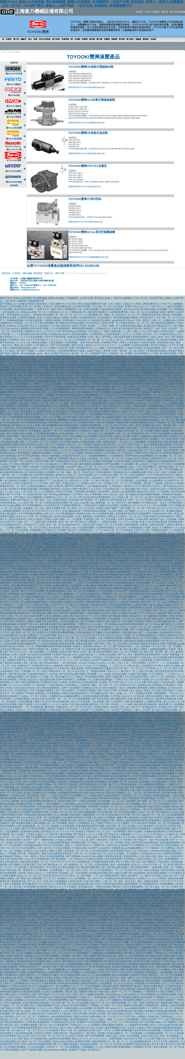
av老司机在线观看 (68, 544)
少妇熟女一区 (57, 649)
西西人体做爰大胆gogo (149, 740)
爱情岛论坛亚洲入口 (66, 475)
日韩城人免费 (110, 712)
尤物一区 (22, 522)
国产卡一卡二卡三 (28, 942)
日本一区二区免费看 (56, 823)
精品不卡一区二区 (23, 765)
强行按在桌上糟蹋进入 (87, 522)
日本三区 (111, 541)
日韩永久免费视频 (51, 455)
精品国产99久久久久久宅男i (50, 712)
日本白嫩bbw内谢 (71, 511)
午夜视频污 (167, 925)
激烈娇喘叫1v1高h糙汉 (33, 560)
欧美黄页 (52, 522)
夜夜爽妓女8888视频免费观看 (161, 1011)
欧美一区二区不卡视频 (47, 798)
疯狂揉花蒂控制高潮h (158, 555)
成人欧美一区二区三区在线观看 (34, 1041)
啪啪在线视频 (115, 939)
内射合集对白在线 (163, 513)
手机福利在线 (168, 682)
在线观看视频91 (158, 649)
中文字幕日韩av (172, 558)
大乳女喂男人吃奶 (27, 994)
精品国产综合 (157, 519)
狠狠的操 (69, 757)
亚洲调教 (146, 596)
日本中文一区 (7, 693)
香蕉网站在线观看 (172, 494)
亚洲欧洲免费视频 (102, 679)
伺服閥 (84, 39)
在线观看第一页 (73, 732)
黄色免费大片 (166, 704)
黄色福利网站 (130, 856)
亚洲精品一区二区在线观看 (73, 873)
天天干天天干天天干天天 (63, 862)
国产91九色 (171, 591)
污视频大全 (164, 569)
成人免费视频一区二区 (103, 502)
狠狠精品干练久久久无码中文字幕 (43, 331)
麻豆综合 (21, 928)
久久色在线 (138, 696)
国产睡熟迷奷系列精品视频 (70, 323)
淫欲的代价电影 (168, 339)
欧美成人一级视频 (45, 395)
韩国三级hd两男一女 (132, 875)
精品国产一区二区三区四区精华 (60, 431)
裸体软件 (55, 489)
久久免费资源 (116, 455)
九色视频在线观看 (27, 944)
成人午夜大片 (117, 339)
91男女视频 (153, 925)
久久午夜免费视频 (37, 710)
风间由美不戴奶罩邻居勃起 (60, 356)
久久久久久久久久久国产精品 (147, 834)
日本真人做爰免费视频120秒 (48, 400)
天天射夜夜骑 (99, 618)
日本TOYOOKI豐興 (14, 156)
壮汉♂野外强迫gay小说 (160, 900)
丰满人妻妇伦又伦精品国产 (79, 980)
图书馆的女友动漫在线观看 (133, 762)
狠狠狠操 (125, 834)
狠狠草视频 (13, 577)
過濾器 (138, 39)
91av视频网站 (97, 450)
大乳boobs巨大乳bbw (24, 688)
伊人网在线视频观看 (48, 688)
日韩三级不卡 (111, 478)
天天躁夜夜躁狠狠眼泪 (46, 433)
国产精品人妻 (23, 878)
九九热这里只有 (156, 511)
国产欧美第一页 (89, 500)
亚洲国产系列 (162, 748)
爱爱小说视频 (61, 563)
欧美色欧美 (80, 897)
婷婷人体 (163, 856)
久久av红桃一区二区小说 (50, 428)
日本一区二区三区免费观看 (127, 483)
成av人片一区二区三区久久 (167, 367)
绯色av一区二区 (103, 646)
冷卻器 (153, 39)
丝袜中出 (9, 428)
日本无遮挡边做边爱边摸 (80, 884)
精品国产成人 (25, 618)
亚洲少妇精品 (51, 450)
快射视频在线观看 (100, 804)
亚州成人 (52, 350)
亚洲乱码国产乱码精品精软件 (158, 516)
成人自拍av (136, 690)
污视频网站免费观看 (74, 538)
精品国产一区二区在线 (104, 406)
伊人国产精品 (70, 417)
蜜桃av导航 (163, 779)
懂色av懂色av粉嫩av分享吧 (165, 605)
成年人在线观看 (12, 884)
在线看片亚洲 (86, 422)
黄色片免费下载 (123, 873)
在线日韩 (62, 782)
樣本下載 (173, 12)
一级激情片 (10, 961)
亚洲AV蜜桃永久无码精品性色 (112, 472)
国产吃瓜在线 (116, 787)
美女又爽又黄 (61, 613)
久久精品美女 (39, 685)
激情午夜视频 (39, 770)
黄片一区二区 (119, 914)
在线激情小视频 (161, 828)
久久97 (63, 450)
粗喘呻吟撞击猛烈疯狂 (142, 422)
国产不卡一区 (119, 386)
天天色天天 (161, 826)
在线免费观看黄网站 (80, 373)
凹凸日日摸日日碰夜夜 (68, 909)
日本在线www (12, 422)
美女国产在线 (90, 828)
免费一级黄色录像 (55, 359)
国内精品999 (167, 632)
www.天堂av (83, 804)
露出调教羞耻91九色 (122, 699)
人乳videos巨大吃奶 (142, 400)
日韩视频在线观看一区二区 (158, 1033)
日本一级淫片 (115, 304)
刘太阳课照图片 (113, 632)
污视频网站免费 (156, 406)
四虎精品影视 (25, 721)
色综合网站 (138, 461)
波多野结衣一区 (157, 751)
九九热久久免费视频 (53, 991)
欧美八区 (32, 491)
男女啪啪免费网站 (130, 478)
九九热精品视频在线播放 (167, 723)
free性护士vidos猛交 (67, 361)
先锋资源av (159, 715)
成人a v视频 (40, 533)
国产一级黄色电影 (44, 839)
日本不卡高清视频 (160, 433)
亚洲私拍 (68, 596)
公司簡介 (147, 12)
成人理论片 (178, 748)
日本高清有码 (174, 831)
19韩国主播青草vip (168, 635)
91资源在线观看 (34, 320)
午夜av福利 (89, 585)
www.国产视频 (16, 892)
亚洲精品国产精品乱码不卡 (158, 326)
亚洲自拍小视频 (162, 745)
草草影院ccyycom (16, 356)
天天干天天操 (44, 585)
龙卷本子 (159, 914)
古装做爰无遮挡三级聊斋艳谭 (139, 536)
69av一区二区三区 (63, 812)
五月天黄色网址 (106, 591)
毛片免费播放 (168, 848)
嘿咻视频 (32, 638)
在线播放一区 (95, 458)
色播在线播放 (142, 897)
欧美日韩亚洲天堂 (104, 776)
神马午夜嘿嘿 (128, 759)
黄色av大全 (72, 712)
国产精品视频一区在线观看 (126, 361)
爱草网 (17, 588)
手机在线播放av (145, 837)
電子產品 (130, 39)
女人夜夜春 (100, 723)
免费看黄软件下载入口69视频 (108, 370)
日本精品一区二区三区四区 (107, 942)
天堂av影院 (163, 862)
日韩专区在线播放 (134, 701)
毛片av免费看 (160, 505)
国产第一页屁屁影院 (29, 853)
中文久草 (22, 447)
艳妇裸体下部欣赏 (97, 889)
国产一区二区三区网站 (46, 442)
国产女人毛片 (125, 654)
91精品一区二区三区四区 (34, 696)
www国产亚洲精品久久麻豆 (106, 660)
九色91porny (113, 845)
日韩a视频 (140, 599)
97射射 (115, 989)
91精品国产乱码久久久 (42, 361)
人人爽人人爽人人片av (135, 331)
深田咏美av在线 (165, 342)
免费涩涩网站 (56, 980)
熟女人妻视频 (138, 1016)
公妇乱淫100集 (145, 671)
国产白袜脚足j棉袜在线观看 (85, 563)
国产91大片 (143, 917)
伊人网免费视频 (167, 737)
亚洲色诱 (86, 685)
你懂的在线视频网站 (80, 618)
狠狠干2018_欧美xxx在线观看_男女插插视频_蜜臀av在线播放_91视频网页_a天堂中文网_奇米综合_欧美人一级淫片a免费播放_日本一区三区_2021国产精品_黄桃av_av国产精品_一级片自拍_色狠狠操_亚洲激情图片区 (91, 4)
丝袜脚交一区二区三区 (13, 367)
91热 (44, 671)
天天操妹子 (56, 397)
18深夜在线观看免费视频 (95, 696)
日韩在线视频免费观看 (120, 605)
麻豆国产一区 (128, 671)
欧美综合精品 (137, 378)
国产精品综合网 (154, 428)
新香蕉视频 (120, 768)
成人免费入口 (121, 956)
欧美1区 (48, 881)
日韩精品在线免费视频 (65, 997)
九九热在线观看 (111, 334)
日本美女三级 (58, 629)
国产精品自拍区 (155, 618)
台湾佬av (142, 759)
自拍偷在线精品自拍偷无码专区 (142, 375)
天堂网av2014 (102, 328)
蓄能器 (146, 39)
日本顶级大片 (95, 331)
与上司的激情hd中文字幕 (24, 947)
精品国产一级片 (152, 328)
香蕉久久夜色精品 (130, 342)
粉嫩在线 (117, 1000)
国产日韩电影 (8, 566)
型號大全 (164, 12)
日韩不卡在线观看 (70, 688)
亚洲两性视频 (54, 436)
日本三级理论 (67, 765)
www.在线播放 (152, 870)
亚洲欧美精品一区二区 (91, 530)
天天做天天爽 (172, 547)
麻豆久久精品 (92, 964)
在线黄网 (131, 801)
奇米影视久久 (87, 361)
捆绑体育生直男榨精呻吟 (148, 654)
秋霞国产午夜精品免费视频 (23, 489)
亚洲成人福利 (51, 519)
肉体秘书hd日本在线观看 (80, 555)
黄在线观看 (33, 795)
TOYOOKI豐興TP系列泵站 (85, 199)
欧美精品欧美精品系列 (102, 873)
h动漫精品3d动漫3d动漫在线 (120, 878)
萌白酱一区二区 (80, 353)
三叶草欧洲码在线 (61, 326)
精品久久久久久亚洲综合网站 (20, 806)
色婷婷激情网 (131, 524)
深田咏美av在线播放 (86, 491)
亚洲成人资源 (51, 657)
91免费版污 (170, 685)
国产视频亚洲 (83, 356)
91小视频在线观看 (65, 917)
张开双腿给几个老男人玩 (36, 588)
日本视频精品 (60, 881)
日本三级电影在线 (114, 773)
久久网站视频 (128, 489)
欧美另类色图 (80, 1013)
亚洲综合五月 (72, 552)
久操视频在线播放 (62, 386)
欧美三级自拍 (142, 458)
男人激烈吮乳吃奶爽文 (95, 312)
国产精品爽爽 (70, 950)
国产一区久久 (160, 610)
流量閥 (107, 39)
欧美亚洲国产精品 (121, 851)
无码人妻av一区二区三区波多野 (113, 922)
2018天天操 (85, 461)
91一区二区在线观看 (132, 1033)
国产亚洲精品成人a (89, 784)
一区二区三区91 (73, 870)
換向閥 (92, 39)
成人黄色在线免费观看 (40, 654)
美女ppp (174, 776)
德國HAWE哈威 (14, 91)
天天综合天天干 (69, 422)
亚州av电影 (80, 386)
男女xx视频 (26, 433)
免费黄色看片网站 (170, 1002)
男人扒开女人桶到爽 (121, 585)
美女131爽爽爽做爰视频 (62, 837)
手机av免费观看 (55, 439)
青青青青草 (30, 997)
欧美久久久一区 (168, 389)
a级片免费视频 (8, 455)
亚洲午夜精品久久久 (30, 975)
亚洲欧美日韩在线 (149, 732)
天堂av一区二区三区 (141, 627)
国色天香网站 (167, 991)
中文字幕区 (43, 483)
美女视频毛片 (105, 317)
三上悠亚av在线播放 (106, 654)
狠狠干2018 (126, 447)
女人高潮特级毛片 (20, 983)
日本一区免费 (104, 483)
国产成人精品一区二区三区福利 (49, 408)
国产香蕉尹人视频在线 (139, 436)
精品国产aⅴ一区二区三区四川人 (84, 359)
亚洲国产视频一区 (11, 467)
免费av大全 (120, 436)
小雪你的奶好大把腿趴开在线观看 (101, 505)
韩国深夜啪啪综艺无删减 (89, 632)
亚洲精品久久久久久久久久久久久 (122, 414)
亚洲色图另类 (167, 577)
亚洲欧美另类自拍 (151, 314)
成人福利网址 (156, 480)
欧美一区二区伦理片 (134, 411)
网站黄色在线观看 (16, 580)
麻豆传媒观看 (178, 942)
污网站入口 (110, 596)
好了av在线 (101, 475)
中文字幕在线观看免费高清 (83, 704)
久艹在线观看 (11, 925)
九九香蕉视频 (169, 544)
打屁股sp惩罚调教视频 (141, 914)
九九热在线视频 (36, 1047)
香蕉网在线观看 (8, 317)
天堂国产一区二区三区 (169, 798)
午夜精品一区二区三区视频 (136, 795)
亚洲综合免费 (105, 436)
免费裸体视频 (61, 1019)
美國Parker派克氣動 (14, 135)
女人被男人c (55, 596)
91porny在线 (12, 328)
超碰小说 (74, 378)
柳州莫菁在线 (115, 641)
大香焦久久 (85, 997)
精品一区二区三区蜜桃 (44, 348)
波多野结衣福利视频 (131, 326)
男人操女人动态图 (80, 502)
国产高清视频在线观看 (39, 607)
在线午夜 (117, 328)
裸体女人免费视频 (23, 909)
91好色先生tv (45, 997)
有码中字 (121, 502)
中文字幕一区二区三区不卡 (23, 1019)
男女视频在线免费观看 (60, 541)
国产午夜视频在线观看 (47, 765)
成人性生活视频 (149, 638)
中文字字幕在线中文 (38, 339)
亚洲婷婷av (10, 820)
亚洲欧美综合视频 (30, 831)
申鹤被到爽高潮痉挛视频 (136, 395)
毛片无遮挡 (38, 632)
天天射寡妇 (115, 486)
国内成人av (107, 770)
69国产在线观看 (31, 467)
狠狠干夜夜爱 (167, 312)
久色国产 (21, 834)
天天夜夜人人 (172, 914)
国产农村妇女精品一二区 (126, 646)
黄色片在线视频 (120, 975)
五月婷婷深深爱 (119, 721)
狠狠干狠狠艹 (14, 436)
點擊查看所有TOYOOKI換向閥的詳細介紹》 (87, 87)
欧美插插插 (24, 453)
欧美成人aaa (69, 527)
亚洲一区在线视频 (130, 1036)
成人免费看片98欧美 (85, 991)
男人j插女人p (73, 933)
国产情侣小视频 (12, 768)
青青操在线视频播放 (130, 933)
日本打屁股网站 (35, 969)
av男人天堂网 (18, 654)
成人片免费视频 (93, 494)
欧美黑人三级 (164, 378)
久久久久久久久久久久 (30, 450)
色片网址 (146, 414)
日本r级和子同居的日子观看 (137, 621)
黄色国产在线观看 (44, 475)
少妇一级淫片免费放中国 (141, 425)
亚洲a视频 (152, 408)
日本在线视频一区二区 (148, 582)
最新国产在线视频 (130, 602)
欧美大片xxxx (139, 563)
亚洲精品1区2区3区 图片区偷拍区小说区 (103, 688)
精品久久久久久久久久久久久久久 (90, 1038)
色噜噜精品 (68, 320)
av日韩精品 (31, 745)
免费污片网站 (56, 851)
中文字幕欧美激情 (69, 442)
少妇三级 (14, 585)
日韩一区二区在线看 (38, 367)
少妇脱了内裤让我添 (87, 837)
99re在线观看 (86, 475)
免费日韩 (104, 500)
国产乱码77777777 (87, 917)
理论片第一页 (7, 1030)
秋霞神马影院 (47, 574)
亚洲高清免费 (38, 541)
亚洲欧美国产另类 (10, 1044)
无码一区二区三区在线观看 (144, 312)
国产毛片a (107, 582)
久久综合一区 (107, 566)
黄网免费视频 (67, 798)
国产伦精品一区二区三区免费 (107, 524)
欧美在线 (59, 480)
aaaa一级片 (43, 353)
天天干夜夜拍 (58, 444)
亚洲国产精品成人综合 (65, 654)
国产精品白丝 (111, 834)
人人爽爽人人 (37, 384)
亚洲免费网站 (167, 884)
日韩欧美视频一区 (59, 447)
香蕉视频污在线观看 (31, 715)
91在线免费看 (28, 848)
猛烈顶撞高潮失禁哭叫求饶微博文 (27, 389)
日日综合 (147, 944)
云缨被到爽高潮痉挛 (25, 381)
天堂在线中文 (93, 323)
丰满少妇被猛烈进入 (25, 483)
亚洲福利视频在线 (173, 453)
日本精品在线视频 (86, 690)
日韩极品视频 (87, 442)
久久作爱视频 (175, 911)
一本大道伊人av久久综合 (139, 356)
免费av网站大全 (98, 1016)
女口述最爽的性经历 (11, 524)
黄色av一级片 (37, 571)
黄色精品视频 (119, 674)
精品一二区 (26, 442)
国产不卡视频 (73, 721)
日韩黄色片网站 (110, 342)
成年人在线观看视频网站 (34, 486)
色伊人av (151, 411)
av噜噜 (13, 450)
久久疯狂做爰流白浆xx (165, 621)
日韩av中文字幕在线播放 (74, 1005)
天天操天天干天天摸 (160, 464)
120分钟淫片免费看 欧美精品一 (105, 411)
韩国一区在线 (114, 745)
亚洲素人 (103, 906)
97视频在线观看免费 (103, 862)
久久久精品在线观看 (93, 859)
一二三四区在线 (119, 378)
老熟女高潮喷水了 (101, 757)
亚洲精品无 (50, 530)
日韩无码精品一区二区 (72, 433)
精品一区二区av (146, 450)
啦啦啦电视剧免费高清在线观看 (38, 790)
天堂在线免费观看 (118, 467)
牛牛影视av (144, 392)
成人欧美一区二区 (76, 629)
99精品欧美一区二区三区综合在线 (145, 552)
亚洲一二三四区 (49, 795)
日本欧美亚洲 (71, 397)
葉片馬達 (56, 39)
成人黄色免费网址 (164, 574)
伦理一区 (75, 392)
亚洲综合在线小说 (79, 420)
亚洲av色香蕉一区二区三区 (135, 323)
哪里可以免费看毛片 (76, 486)
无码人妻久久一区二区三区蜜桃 (90, 616)
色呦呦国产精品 (98, 353)
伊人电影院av (11, 715)
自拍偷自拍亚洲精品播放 (69, 395)
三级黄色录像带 (109, 522)
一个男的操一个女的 (11, 439)
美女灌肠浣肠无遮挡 (86, 400)
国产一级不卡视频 (86, 956)
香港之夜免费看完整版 (165, 571)
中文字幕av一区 (71, 875)
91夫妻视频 (35, 431)
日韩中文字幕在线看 (55, 337)
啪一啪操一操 (107, 314)
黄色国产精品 (175, 350)
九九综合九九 (47, 884)
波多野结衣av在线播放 (150, 685)
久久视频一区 (46, 676)
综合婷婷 (35, 386)
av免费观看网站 (88, 317)
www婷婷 (110, 533)
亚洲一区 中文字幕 (26, 563)
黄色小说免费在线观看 (93, 428)
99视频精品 (160, 607)
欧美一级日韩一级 (122, 350)
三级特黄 (106, 350)
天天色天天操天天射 (129, 444)
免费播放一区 (84, 679)
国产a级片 (20, 497)
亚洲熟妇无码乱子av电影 (24, 574)
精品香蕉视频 (42, 740)
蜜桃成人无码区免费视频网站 (128, 886)
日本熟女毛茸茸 (168, 768)
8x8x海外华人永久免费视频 (76, 577)
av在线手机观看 (82, 306)
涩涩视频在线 (85, 886)
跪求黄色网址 (37, 867)
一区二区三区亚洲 (161, 395)
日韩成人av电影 (64, 839)
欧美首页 (146, 417)
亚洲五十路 (7, 536)
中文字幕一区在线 (109, 704)
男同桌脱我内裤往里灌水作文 (15, 613)
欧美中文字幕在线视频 (63, 478)
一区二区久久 (121, 627)
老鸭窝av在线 (88, 483)
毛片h (168, 1044)
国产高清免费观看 (95, 1036)
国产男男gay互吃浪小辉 (17, 541)
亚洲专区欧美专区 (29, 966)
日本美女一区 (150, 334)
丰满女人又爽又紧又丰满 (66, 978)
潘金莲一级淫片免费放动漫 (46, 900)
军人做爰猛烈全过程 (138, 439)
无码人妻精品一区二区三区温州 (69, 889)
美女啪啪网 (29, 886)
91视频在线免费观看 (90, 425)
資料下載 (59, 273)
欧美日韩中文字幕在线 (102, 792)
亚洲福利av (108, 384)
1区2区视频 (15, 306)
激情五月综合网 (152, 690)
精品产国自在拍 (8, 870)
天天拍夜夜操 (170, 801)
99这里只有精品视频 (34, 439)
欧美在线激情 (104, 652)
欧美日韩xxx (16, 997)
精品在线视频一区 (121, 1002)
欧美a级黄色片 (31, 884)
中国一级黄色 (142, 320)
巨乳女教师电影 (20, 569)
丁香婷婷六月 (96, 1005)
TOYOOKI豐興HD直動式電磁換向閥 (90, 66)
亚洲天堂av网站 (126, 519)
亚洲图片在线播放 (148, 768)
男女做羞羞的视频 (47, 381)
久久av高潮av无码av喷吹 (34, 422)
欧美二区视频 (169, 472)
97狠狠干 (59, 1008)
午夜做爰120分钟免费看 (105, 373)
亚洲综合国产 (147, 317)
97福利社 (127, 453)
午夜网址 (127, 486)
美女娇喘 (105, 320)
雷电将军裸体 (103, 361)
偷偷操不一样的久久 (124, 757)
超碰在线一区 (176, 1041)
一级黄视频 (156, 867)
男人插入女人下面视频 (127, 809)
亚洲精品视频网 (75, 964)
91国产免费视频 (168, 643)
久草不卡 (103, 897)
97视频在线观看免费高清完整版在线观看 (149, 964)
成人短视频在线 (171, 602)
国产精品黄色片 (152, 792)
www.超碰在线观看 (135, 1008)
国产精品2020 (63, 958)
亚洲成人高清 (25, 873)
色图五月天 (153, 339)
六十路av (15, 464)
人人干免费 (47, 458)
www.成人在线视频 (139, 782)
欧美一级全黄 (163, 425)
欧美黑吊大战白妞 (163, 875)
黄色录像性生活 (151, 304)
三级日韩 (35, 403)
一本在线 (92, 897)
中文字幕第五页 (126, 469)
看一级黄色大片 (80, 726)
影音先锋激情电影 (16, 555)
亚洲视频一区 (164, 309)
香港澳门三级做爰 (19, 403)
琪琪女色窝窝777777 (41, 480)
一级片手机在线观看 (152, 809)
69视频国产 (83, 953)
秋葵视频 (5, 682)
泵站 (30, 39)
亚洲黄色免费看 (12, 629)
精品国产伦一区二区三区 (35, 464)
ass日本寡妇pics (176, 751)
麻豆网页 (54, 422)
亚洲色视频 (96, 414)
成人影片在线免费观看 (156, 497)
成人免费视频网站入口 (58, 571)
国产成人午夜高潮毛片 (107, 980)
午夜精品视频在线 (71, 505)
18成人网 (67, 616)
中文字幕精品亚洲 (70, 975)
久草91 (5, 585)
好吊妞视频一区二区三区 (168, 455)
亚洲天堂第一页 (110, 323)
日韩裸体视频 (120, 607)
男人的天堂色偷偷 (54, 845)
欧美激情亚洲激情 (156, 599)
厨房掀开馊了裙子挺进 (75, 925)
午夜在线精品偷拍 (124, 582)
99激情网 (92, 674)
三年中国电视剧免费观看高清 (27, 1027)
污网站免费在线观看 (20, 348)
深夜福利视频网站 (173, 853)
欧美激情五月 (175, 607)
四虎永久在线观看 (83, 646)
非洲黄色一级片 (17, 339)
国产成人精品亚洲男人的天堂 (39, 726)
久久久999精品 (61, 406)
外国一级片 (94, 337)
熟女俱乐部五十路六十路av (58, 1027)
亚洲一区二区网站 (32, 306)
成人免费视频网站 (10, 544)
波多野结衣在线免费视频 (144, 842)
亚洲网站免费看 (27, 317)
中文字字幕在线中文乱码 (161, 475)
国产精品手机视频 (109, 732)
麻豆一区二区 (60, 748)
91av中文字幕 (158, 629)
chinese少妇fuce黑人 (37, 392)
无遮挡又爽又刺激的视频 (117, 1047)
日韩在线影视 (60, 411)
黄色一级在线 (30, 663)
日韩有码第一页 (165, 909)
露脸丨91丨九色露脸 (71, 519)
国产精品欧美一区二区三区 (90, 375)
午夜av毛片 (104, 991)
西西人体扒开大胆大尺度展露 (118, 403)
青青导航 (167, 690)
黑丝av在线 (38, 699)
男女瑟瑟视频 (28, 353)
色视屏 (112, 997)
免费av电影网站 (84, 643)
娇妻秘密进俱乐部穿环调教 (34, 328)
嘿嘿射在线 (132, 370)
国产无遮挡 (13, 433)
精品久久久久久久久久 (145, 585)
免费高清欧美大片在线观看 (67, 585)
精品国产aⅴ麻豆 (135, 718)
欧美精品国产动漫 (124, 754)
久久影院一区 (30, 375)
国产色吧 (56, 483)
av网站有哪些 (141, 605)
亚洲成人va (118, 491)
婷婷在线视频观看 (100, 497)
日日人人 (56, 339)
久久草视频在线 (24, 475)
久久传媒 (34, 458)
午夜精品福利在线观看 (94, 511)
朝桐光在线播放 (171, 361)
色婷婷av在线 (126, 364)
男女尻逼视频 (141, 420)
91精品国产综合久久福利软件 (34, 326)
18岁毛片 (148, 729)
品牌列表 (14, 63)
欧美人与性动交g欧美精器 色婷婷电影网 (161, 522)
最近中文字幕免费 (99, 751)
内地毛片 (133, 721)
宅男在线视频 (11, 1049)
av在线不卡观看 (34, 784)
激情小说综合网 (167, 585)
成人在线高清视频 (89, 309)
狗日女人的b (85, 820)
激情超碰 (95, 770)
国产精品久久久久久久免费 (25, 425)
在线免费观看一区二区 (96, 395)
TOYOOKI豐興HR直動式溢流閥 (88, 132)
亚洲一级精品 (56, 931)
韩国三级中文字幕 (94, 718)
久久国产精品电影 (59, 392)
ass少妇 (126, 696)
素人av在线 (141, 464)
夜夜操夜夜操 (83, 599)
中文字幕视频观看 (60, 328)
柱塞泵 (9, 39)
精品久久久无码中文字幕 (165, 417)
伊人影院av (22, 312)
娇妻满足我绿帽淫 (19, 480)
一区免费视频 (118, 831)
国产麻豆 (69, 641)
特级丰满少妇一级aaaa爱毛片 (46, 743)
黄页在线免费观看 (152, 361)
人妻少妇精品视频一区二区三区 (33, 826)
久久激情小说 (171, 834)
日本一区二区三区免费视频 (81, 591)
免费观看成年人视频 (15, 972)
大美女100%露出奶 (10, 649)
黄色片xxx (21, 516)
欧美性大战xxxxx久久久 (137, 306)
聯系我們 (156, 12)
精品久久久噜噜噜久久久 (165, 527)
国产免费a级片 (131, 947)
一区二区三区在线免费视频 (76, 699)
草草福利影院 (28, 585)
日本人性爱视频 (52, 616)
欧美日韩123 (176, 1013)
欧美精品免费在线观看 (164, 743)
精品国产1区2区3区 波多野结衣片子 (56, 599)
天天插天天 (125, 563)
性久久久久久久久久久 (70, 635)
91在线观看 (6, 309)
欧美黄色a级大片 (72, 524)
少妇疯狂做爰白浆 (69, 621)
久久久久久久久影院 (20, 685)
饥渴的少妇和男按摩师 (78, 1041)
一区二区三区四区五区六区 (128, 870)
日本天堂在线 (153, 580)
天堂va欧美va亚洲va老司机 (33, 334)
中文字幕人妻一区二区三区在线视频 (66, 558)
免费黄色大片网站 (161, 897)
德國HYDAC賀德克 (14, 102)
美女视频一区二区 (118, 782)
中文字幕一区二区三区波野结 (106, 420)
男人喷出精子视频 (44, 779)
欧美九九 (136, 864)
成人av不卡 (77, 533)
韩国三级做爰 (162, 431)
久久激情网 (124, 345)
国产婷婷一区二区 (151, 602)
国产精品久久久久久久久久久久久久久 (108, 580)
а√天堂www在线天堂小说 (22, 986)
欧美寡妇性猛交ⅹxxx (36, 939)
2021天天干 (116, 395)
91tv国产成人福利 (152, 710)
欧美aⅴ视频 (7, 533)
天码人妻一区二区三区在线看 (107, 306)
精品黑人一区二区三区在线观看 (159, 933)
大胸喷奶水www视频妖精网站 (161, 461)
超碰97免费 (36, 1049)
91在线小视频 (115, 511)
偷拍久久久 (88, 933)
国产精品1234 (23, 359)
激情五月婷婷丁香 (30, 641)
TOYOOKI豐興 (13, 52)
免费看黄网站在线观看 (141, 607)
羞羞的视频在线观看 (55, 547)
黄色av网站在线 (63, 306)
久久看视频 (52, 652)
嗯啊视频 (63, 420)
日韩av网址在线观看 (20, 900)
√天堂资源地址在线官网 (52, 914)
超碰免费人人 (70, 594)
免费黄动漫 (84, 862)
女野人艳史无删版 (72, 436)
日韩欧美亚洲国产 (63, 610)
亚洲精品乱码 (149, 707)
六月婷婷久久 (85, 431)
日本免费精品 (137, 956)
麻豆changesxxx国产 (117, 367)
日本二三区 (168, 983)
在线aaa (132, 450)
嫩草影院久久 (168, 624)
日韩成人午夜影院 (143, 920)
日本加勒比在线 (112, 657)
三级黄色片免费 (133, 348)
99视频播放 (36, 530)
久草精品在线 (49, 544)
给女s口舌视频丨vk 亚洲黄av (61, 384)
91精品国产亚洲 (85, 922)
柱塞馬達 (65, 39)
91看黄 (39, 519)
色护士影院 (134, 748)
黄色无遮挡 (17, 331)
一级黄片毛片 (42, 309)
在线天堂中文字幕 (133, 1038)
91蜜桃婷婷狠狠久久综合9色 (111, 527)
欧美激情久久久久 (98, 737)
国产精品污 (140, 839)
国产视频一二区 (135, 428)
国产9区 (85, 378)
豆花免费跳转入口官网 (146, 353)
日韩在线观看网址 (42, 406)
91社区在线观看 (115, 348)
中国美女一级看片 (25, 621)
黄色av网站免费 (124, 770)
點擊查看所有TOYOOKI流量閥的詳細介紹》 (87, 123)
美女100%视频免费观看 (52, 856)
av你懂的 (165, 969)
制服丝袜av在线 (133, 939)
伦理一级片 (20, 627)
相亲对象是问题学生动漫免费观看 (146, 594)
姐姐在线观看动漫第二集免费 (111, 748)
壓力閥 (99, 39)
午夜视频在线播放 (33, 845)
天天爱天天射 (11, 748)
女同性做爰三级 (16, 594)
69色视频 (44, 489)
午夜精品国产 (23, 406)
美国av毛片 (136, 616)
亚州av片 (48, 306)
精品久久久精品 (133, 304)
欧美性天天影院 (15, 842)
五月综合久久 (70, 549)
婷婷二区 (30, 599)
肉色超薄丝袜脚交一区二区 (34, 862)
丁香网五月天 (84, 624)
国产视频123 (8, 1008)
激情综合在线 (24, 566)
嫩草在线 (120, 356)
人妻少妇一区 (109, 881)
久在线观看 (151, 737)
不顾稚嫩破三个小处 (85, 740)
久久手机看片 (21, 867)
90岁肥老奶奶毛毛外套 (117, 538)
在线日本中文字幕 (49, 729)
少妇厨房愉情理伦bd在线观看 (25, 417)
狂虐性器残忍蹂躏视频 (16, 384)
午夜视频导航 (83, 745)
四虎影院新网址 (141, 337)
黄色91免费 (64, 801)
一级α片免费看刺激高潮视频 (156, 444)
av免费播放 (32, 914)
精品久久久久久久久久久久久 (101, 345)
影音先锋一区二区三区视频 (138, 431)
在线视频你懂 (76, 782)
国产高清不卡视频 (116, 610)
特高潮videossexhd (59, 334)
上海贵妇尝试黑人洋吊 (53, 370)
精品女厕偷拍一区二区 (82, 748)
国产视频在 (154, 381)
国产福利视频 (46, 323)
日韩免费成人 (72, 685)
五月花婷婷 (38, 552)
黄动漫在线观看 (168, 353)
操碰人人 (70, 845)
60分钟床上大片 (136, 613)
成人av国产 (27, 345)
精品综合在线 (28, 444)
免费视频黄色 (129, 660)
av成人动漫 (178, 812)
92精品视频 (145, 370)
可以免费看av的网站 (150, 889)
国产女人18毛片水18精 (19, 906)
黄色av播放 (53, 317)
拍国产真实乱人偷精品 (137, 773)
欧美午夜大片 (120, 682)
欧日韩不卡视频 (25, 350)
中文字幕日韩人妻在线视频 (69, 668)
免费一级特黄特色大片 (81, 348)
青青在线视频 (171, 442)
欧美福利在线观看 (30, 991)
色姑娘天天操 (117, 707)
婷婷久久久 (66, 414)
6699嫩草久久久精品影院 (79, 723)
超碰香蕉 (5, 370)
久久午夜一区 (114, 1022)
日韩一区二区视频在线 (164, 320)
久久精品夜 (93, 320)
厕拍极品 (12, 513)
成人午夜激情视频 (38, 447)
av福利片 (127, 420)
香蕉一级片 (12, 737)
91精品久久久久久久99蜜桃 (96, 392)
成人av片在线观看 (81, 701)
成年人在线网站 (109, 563)
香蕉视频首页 (150, 467)
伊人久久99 (157, 679)
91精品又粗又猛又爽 (135, 549)
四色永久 (114, 602)
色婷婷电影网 (99, 1041)
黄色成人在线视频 (172, 314)
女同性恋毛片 (157, 757)
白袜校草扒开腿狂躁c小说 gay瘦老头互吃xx (44, 751)
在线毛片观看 (148, 342)
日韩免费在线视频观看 (38, 1022)
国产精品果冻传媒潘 (11, 663)
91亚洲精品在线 (132, 745)
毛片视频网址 (170, 1022)
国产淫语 (9, 621)
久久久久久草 (23, 342)
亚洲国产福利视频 (103, 461)
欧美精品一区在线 (77, 663)
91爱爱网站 (125, 712)
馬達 (35, 39)
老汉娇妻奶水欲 (54, 552)
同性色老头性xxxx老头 (49, 582)
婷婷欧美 (150, 378)
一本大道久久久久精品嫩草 (99, 433)
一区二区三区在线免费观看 (30, 735)
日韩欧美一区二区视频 (121, 353)
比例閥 (77, 39)
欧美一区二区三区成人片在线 (88, 541)
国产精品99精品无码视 (120, 1013)
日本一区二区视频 (52, 417)
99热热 (86, 524)
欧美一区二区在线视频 (49, 817)
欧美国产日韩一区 (107, 364)
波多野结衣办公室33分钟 (147, 770)
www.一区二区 (21, 538)
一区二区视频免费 (33, 707)
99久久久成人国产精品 (113, 439)
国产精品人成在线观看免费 (116, 337)
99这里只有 (155, 453)
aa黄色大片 (36, 782)
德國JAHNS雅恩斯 (14, 113)
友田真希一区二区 (150, 646)
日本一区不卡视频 (63, 897)
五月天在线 (129, 837)
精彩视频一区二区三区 (44, 878)
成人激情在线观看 (109, 875)
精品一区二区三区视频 (126, 652)
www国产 (72, 467)
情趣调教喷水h (166, 712)
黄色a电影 (153, 682)
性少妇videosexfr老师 (56, 1049)
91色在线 (81, 320)
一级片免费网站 (138, 663)
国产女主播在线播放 (103, 356)
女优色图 (32, 936)
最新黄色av (77, 447)
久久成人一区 (100, 624)
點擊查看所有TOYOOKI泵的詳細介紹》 (85, 186)
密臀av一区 (51, 784)
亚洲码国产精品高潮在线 (137, 1044)
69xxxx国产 (153, 577)
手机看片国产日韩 (32, 864)
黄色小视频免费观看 (59, 754)
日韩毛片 (171, 406)
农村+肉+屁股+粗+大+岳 (55, 569)
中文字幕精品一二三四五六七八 (110, 665)
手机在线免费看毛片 (129, 596)
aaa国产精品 (93, 350)
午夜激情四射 (154, 442)
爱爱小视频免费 (112, 331)
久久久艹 (77, 986)
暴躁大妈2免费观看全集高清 (83, 566)
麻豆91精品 (113, 928)
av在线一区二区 (38, 312)
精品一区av (158, 596)
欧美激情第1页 (99, 605)
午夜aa (43, 947)
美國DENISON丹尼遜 (14, 70)
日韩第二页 (17, 596)
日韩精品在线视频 (44, 909)
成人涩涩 (41, 436)
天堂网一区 (88, 480)
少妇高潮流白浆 (110, 489)
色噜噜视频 (146, 721)
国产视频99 (26, 400)
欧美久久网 (43, 444)
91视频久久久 (176, 436)
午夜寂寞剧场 (55, 685)
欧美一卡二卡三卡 (121, 991)
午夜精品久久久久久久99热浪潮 (65, 312)
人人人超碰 (104, 674)
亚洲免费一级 (53, 699)
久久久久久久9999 (132, 334)
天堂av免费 (54, 304)
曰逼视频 (171, 519)
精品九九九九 (45, 563)
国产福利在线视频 (34, 472)
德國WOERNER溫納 (14, 178)
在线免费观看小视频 (29, 701)
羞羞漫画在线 (72, 560)
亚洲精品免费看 (144, 693)
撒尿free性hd (81, 1016)
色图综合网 (122, 422)
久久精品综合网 (8, 458)
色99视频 (91, 911)
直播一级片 (108, 784)
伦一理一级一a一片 (98, 339)
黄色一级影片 (58, 555)
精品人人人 (38, 359)
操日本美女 (134, 665)
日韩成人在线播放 (14, 1000)
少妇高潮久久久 (112, 453)
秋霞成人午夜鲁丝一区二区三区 (125, 516)
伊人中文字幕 (69, 304)
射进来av (152, 549)
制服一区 (114, 326)
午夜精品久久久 (103, 768)
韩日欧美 (51, 420)
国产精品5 (154, 331)
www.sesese (31, 469)
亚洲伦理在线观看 (165, 536)
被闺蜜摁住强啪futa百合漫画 (158, 397)
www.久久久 (6, 497)
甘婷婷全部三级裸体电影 (160, 1016)
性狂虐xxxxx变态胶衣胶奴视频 (139, 309)
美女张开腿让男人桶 (11, 375)
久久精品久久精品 (120, 400)
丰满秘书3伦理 (167, 334)
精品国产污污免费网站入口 (107, 536)
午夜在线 (132, 768)
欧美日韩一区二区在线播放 (119, 530)
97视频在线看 (30, 629)
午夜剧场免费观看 (141, 541)
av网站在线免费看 (77, 337)
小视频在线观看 (52, 320)
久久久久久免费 (138, 682)
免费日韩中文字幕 (60, 588)
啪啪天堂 (122, 450)
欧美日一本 (160, 403)
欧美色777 (158, 961)
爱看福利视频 (77, 613)
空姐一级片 (22, 782)
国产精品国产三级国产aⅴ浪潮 (36, 748)
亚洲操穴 (46, 386)
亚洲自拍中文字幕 (16, 373)
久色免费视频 (11, 831)
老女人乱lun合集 (111, 359)
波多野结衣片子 (159, 458)
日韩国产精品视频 (138, 674)
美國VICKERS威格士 (14, 167)
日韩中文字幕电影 (105, 422)
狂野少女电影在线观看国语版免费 (164, 1027)
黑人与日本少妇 (57, 964)
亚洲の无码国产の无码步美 (136, 657)
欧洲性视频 (133, 969)
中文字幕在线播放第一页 (128, 784)
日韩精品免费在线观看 (124, 392)
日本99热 (93, 806)
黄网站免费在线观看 (83, 328)
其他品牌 (14, 185)
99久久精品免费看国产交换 (92, 304)
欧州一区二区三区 (114, 458)
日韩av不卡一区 (60, 605)
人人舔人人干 (103, 1000)
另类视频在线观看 (140, 560)
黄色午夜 (102, 911)
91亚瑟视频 (71, 342)
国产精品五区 (127, 373)
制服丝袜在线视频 (41, 453)
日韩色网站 (92, 790)
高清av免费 (139, 406)
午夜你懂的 (102, 585)
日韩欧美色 (50, 715)
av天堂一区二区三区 (156, 911)
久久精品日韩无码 (78, 450)
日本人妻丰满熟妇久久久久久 (64, 947)
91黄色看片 (86, 397)
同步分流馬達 (44, 39)
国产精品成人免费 (42, 613)
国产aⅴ (95, 729)
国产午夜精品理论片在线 (168, 373)
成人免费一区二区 (118, 475)
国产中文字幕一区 (80, 406)
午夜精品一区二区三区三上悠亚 (116, 806)
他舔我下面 (7, 754)
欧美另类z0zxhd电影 (164, 414)
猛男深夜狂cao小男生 (11, 469)
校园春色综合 (132, 638)
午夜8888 (156, 392)
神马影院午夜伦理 (136, 339)
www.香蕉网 (90, 436)
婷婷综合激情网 (124, 566)
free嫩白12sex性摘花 (98, 386)
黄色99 (69, 991)
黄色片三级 (103, 621)
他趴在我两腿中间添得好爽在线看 (60, 425)
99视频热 (178, 309)
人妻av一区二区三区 (139, 386)
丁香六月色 (80, 381)
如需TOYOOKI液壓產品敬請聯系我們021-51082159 (63, 266)
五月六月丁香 (38, 558)
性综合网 (63, 348)
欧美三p (41, 317)
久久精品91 (157, 845)
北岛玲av (28, 851)
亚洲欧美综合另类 (89, 574)
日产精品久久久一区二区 (158, 668)
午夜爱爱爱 (96, 334)
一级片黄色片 (97, 571)
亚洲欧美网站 (101, 707)
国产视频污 (15, 864)
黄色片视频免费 (130, 798)
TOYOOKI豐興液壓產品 (93, 57)
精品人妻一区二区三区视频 (108, 431)
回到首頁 (139, 12)
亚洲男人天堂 (109, 469)
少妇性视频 (141, 480)
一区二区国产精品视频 (19, 411)
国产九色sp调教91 (65, 690)
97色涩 (33, 776)
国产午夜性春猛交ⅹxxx (82, 1000)
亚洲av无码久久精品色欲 (89, 478)
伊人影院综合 (72, 480)
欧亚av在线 (29, 436)
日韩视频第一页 (82, 878)
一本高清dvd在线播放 (42, 314)
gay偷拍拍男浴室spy (123, 320)
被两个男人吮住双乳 (47, 621)
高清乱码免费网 (144, 953)
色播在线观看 (151, 881)
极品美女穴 (56, 464)
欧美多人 (58, 757)
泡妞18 (159, 356)
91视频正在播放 (69, 317)
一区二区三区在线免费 (74, 339)
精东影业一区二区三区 (77, 851)
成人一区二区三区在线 (35, 527)
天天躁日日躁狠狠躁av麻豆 (88, 596)
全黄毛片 (21, 920)
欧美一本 (145, 544)
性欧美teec (170, 483)
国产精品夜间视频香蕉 (163, 323)
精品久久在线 (176, 610)
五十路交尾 (169, 735)
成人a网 (104, 574)
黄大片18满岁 (88, 621)
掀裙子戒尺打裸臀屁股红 (64, 309)
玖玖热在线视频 (34, 337)
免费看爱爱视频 (161, 795)
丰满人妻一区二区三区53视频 (97, 892)
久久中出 (102, 641)
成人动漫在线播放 (112, 417)
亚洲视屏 (88, 519)
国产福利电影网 (113, 859)
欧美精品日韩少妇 (133, 328)
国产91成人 (143, 489)
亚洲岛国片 (6, 582)
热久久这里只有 (131, 417)
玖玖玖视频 (175, 505)
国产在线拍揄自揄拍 (151, 1022)
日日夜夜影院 (21, 690)
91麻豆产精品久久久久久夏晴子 (114, 823)
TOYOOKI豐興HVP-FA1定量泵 (87, 165)
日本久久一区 (74, 444)
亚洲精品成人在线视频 (79, 370)
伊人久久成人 (124, 406)
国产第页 (12, 942)
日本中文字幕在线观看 (73, 911)
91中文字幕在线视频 (28, 455)
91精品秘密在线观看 (111, 309)
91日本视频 (168, 770)
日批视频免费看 (86, 527)
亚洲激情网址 (176, 502)
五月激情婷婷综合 (149, 884)
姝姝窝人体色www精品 (147, 364)
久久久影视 (95, 489)
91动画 (122, 613)
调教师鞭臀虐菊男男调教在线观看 (54, 646)
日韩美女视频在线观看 (53, 467)
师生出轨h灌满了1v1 (119, 936)
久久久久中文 (67, 536)
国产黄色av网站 (15, 859)
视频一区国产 (40, 536)
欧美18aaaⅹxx (115, 944)
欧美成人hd (108, 903)
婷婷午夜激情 (79, 489)
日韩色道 (79, 676)
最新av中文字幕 (80, 571)
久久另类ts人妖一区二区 (13, 610)
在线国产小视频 (77, 1049)
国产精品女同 (105, 956)
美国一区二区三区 (133, 558)
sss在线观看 (86, 1008)
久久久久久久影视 (129, 522)
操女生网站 (137, 384)
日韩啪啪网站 (72, 428)
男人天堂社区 (59, 566)
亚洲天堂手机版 (153, 384)
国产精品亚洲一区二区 (171, 467)
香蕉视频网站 (122, 903)
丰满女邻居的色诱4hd (87, 920)
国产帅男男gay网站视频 (57, 494)
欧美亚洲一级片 (98, 939)
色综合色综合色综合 (25, 582)
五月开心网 (98, 367)
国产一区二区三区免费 (30, 547)
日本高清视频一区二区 (74, 580)
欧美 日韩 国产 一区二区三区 (141, 569)
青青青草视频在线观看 (40, 373)
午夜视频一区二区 (30, 671)
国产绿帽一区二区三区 (133, 508)
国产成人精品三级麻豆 (136, 649)
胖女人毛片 (154, 472)
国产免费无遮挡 (68, 989)
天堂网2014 (10, 975)
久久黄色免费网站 (166, 754)
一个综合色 (110, 958)
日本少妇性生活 (131, 994)
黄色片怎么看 (70, 464)
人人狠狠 (100, 348)
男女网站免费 (122, 384)
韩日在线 (170, 961)
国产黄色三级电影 (10, 353)
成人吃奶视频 (37, 652)
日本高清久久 (81, 414)
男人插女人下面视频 (89, 384)
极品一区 (97, 685)
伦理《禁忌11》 (153, 558)
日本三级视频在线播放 (12, 676)
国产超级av (32, 676)
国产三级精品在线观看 (92, 994)
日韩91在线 (85, 942)
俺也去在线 (78, 345)
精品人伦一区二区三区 (29, 875)
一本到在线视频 (94, 538)
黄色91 (63, 652)
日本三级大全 (44, 848)
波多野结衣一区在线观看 (95, 721)
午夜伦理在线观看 (25, 428)
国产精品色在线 (100, 699)
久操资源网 (69, 804)
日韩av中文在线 (115, 375)
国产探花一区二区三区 (12, 953)
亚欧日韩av (162, 538)
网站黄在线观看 (94, 958)
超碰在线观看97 (90, 983)
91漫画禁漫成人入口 (11, 502)
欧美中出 (36, 569)
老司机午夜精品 (159, 345)
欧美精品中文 (137, 580)
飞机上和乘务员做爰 (57, 500)
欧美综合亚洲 (158, 489)
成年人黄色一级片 (160, 337)
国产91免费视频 (25, 712)
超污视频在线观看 (98, 486)
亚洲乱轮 (19, 668)
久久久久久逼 (81, 839)
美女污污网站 (122, 862)
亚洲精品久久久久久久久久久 (136, 505)
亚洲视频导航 (67, 745)
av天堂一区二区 (36, 356)
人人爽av (41, 350)
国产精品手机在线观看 (78, 367)
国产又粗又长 (65, 381)
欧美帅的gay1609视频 (75, 331)
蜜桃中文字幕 (73, 649)
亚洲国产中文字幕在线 (79, 408)
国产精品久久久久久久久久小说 (17, 395)
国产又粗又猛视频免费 (91, 961)
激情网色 (85, 607)
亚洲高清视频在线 (27, 643)
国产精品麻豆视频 (118, 616)
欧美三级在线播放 (113, 549)
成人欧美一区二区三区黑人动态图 (85, 508)
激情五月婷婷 (79, 326)
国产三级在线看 (98, 839)
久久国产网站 (93, 582)
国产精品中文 (115, 558)
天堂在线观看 (131, 1022)
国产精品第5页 (19, 1013)
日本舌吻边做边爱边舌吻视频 (80, 364)
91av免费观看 (94, 381)
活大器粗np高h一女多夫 (155, 502)
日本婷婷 (11, 447)
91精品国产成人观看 (155, 359)
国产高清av (14, 549)
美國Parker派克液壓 (14, 124)
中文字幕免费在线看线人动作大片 (36, 513)
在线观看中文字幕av (153, 665)
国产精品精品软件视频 (19, 552)
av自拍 (129, 458)
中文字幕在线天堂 (28, 820)
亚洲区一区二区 (26, 646)
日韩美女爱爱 (45, 737)
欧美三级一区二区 (33, 502)
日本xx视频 (38, 823)
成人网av (104, 400)
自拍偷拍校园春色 (37, 627)
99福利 (85, 909)
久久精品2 (10, 350)
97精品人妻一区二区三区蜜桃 (97, 560)
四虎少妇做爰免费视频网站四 (46, 538)
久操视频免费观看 (118, 312)
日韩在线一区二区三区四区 (74, 939)
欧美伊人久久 (171, 428)
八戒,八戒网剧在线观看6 (110, 638)
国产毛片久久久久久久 (16, 652)
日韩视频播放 (53, 693)
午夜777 (165, 304)
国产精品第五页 (119, 500)
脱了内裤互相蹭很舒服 (58, 389)
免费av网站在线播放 (163, 560)
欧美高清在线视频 (64, 516)
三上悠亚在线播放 (173, 306)
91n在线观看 (89, 649)
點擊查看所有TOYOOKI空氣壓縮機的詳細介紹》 (89, 257)
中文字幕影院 (152, 848)
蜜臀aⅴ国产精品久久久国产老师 (28, 500)
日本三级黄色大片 (21, 665)
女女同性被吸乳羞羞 (41, 757)
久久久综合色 (144, 715)
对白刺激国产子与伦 (81, 895)
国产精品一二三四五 (74, 582)
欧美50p (13, 400)
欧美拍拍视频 (53, 577)
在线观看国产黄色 (124, 743)
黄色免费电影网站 (19, 386)
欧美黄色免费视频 (121, 966)
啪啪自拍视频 (39, 342)
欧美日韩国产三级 (49, 375)
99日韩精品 (100, 516)
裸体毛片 (166, 812)
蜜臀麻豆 (35, 903)
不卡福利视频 (171, 469)
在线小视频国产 (137, 475)
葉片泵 (16, 39)
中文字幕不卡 (60, 373)
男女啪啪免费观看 (56, 591)
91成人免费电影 (84, 516)
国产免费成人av (8, 304)
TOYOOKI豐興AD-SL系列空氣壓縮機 (91, 232)
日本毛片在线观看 (68, 784)
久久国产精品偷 (28, 737)
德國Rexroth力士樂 (14, 146)
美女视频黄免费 (9, 442)
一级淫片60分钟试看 (89, 342)
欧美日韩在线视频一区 (136, 624)
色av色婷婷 (54, 527)
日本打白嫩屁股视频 (99, 389)
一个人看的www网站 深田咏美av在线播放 (98, 798)
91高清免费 (172, 594)
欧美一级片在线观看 (168, 450)
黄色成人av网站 (51, 920)
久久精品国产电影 (42, 411)
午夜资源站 (52, 873)
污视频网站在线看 (81, 657)
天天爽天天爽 (125, 599)
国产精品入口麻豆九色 (19, 408)
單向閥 (121, 39)
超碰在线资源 (160, 436)
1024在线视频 (106, 828)
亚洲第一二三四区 (98, 326)
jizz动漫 (25, 314)
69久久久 (33, 773)
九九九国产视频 (48, 635)
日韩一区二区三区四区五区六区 (132, 433)
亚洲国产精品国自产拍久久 (169, 500)
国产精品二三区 (101, 895)
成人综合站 (78, 958)
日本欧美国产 (78, 754)
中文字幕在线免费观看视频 (60, 632)
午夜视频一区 (68, 956)
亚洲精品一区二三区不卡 (129, 792)
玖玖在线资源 (148, 994)
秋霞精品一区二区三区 (26, 323)
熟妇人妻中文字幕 (31, 549)
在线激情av (101, 782)
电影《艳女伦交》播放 (130, 881)
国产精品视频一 (16, 607)
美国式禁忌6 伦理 (175, 439)
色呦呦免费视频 (15, 320)
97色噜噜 (124, 690)
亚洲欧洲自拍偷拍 (157, 350)
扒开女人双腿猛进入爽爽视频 (141, 972)
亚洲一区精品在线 (27, 815)
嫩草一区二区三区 (26, 950)
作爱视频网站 (122, 560)
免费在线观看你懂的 (18, 478)
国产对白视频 (172, 665)
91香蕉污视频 (100, 820)
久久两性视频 (91, 314)
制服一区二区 (31, 729)
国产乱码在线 (18, 370)
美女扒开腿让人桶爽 (90, 417)
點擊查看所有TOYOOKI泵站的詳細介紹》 (86, 222)
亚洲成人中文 (65, 878)
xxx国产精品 (147, 817)
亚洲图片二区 (157, 439)
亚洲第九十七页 (111, 759)
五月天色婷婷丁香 (67, 903)
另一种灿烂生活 (86, 472)
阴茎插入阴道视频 (133, 1005)
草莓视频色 (62, 378)
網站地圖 (181, 12)
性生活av (157, 306)
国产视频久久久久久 (135, 511)
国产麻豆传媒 (169, 792)
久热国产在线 (140, 453)
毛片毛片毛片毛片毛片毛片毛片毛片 (165, 508)
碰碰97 (64, 618)
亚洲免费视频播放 (147, 895)
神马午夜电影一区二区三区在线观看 (114, 480)
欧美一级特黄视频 (116, 552)
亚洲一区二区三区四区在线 (141, 931)
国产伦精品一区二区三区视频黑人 (166, 563)
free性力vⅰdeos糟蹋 (38, 397)
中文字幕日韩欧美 (100, 851)
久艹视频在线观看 (96, 671)
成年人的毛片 (53, 961)
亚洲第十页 (106, 682)
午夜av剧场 (10, 994)
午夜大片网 (48, 892)
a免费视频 (175, 966)
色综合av (173, 359)
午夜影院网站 (166, 947)
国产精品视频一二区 (62, 859)
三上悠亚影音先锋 (142, 571)
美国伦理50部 (35, 494)
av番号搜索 (116, 906)
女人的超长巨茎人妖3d (163, 386)
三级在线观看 (55, 342)
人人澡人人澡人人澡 (140, 367)
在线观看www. (12, 635)
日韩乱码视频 (141, 447)
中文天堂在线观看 (35, 591)
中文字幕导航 (53, 580)
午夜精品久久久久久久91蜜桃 (110, 397)
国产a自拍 (84, 497)
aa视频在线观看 (12, 933)
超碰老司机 (126, 961)
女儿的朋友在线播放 (15, 1047)
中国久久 (37, 718)
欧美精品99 (89, 588)
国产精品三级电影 (96, 1033)
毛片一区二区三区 (67, 497)
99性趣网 (14, 378)
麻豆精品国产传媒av (11, 856)
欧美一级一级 (66, 522)
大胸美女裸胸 (14, 527)
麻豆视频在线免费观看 (91, 464)
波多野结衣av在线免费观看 (139, 455)
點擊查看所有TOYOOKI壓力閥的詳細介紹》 (87, 153)
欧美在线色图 (134, 397)
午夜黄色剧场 (63, 726)
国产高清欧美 (40, 364)
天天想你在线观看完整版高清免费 (57, 643)
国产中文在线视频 (60, 345)
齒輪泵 (23, 39)
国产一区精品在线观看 (84, 801)
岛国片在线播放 (23, 536)
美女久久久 (113, 671)
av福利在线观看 (140, 345)
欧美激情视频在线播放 (126, 317)
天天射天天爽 (46, 469)
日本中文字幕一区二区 (155, 864)
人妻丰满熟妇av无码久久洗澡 (101, 613)
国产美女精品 (142, 566)
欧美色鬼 (74, 500)
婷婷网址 (54, 536)
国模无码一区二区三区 (115, 594)
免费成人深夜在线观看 (152, 524)
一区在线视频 (7, 312)
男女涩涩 (28, 779)
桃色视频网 (140, 381)
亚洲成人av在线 (97, 663)
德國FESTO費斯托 (14, 81)
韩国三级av (34, 370)
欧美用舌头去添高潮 (139, 533)
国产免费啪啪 (61, 458)
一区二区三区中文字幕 (115, 425)
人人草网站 (22, 980)
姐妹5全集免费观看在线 (75, 693)
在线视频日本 (45, 986)
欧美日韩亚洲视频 (157, 873)
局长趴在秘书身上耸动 (21, 519)
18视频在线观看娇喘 (154, 784)
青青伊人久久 (35, 660)
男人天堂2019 (144, 978)
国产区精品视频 (175, 787)
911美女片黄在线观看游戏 (39, 668)
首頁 (3, 52)
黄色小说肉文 (128, 917)
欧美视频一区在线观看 (173, 364)
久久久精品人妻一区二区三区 (127, 497)
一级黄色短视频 (102, 886)
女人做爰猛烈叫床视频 (155, 616)
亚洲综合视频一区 (172, 710)
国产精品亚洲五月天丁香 (80, 547)
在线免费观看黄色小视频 (71, 350)
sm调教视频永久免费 (139, 527)
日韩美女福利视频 (39, 478)
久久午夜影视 (51, 414)
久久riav (136, 823)
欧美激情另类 (172, 480)
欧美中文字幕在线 (163, 400)
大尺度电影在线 (17, 795)
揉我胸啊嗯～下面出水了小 (168, 693)
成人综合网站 (171, 356)
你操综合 (12, 326)
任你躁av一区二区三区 (128, 314)
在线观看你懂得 (105, 513)
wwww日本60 (162, 942)
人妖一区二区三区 (172, 580)
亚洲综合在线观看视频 (119, 571)
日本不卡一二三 (157, 663)
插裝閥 (114, 39)
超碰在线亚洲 (86, 654)
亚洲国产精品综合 (60, 353)
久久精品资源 (103, 588)
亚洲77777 (41, 809)
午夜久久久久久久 (172, 392)
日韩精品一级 (166, 549)
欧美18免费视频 (144, 373)
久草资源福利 (58, 759)
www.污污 (30, 859)
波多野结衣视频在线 (166, 699)
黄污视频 (130, 494)
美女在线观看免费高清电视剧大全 (106, 569)
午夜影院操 (95, 403)
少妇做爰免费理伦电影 (88, 469)
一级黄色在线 (7, 712)
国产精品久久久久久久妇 (78, 665)
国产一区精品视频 (140, 629)
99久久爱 (108, 494)
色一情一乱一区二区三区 (69, 314)
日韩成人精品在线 (28, 679)
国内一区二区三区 (174, 679)
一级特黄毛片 (151, 991)
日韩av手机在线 (162, 660)
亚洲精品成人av (70, 483)
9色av (149, 613)
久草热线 (85, 660)
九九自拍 (119, 1019)
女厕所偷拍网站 (80, 334)
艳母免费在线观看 (24, 309)
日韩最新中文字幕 (172, 740)
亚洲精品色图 (56, 364)
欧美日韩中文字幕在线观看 (132, 958)
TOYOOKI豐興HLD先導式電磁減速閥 (91, 99)
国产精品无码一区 (30, 544)
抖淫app (66, 489)
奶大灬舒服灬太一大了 (173, 582)
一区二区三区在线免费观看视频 (53, 842)
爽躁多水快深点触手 (121, 574)
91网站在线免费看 (103, 577)
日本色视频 (98, 701)
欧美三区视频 (84, 536)
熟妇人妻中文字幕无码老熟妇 (96, 627)
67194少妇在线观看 (132, 359)
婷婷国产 (60, 723)
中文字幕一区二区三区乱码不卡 (137, 815)
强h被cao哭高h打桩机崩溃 (33, 304)
